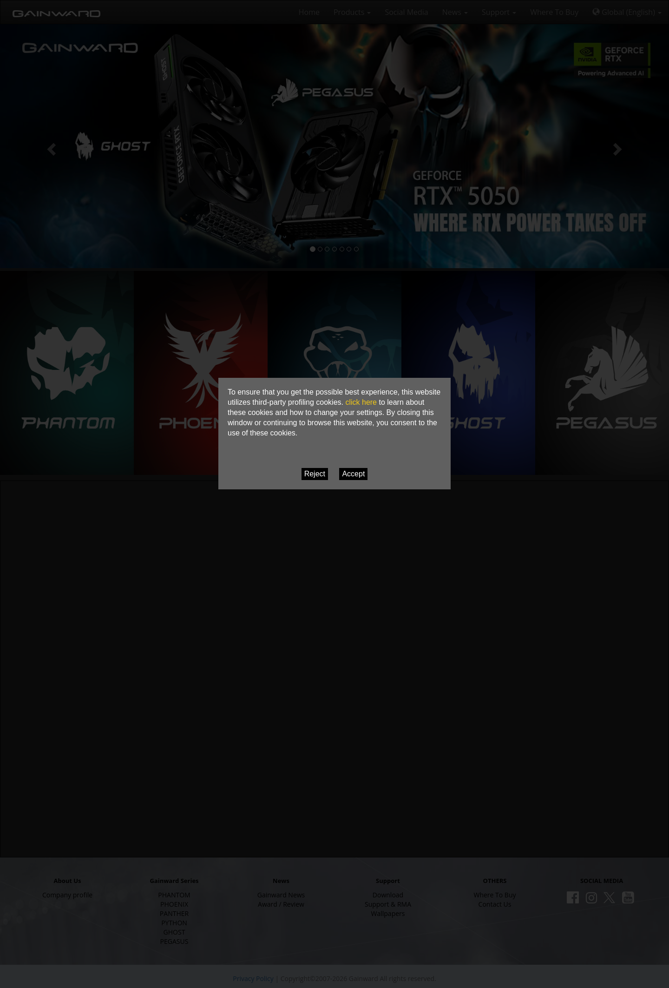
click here (361, 402)
